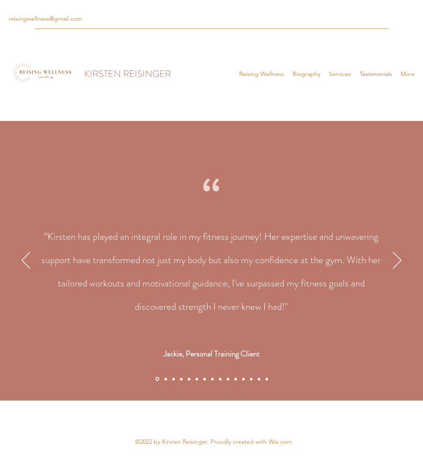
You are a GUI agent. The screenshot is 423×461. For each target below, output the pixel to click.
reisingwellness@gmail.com (45, 18)
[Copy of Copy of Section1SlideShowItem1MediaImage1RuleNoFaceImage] (189, 379)
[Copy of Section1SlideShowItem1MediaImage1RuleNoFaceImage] (181, 379)
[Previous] (26, 261)
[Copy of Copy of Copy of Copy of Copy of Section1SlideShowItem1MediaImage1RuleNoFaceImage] (235, 379)
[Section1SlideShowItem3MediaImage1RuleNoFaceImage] (173, 379)
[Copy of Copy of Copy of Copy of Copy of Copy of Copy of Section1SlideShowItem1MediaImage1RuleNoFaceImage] (251, 379)
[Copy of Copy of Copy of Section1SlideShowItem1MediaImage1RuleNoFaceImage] (197, 379)
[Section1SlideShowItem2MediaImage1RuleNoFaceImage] (165, 379)
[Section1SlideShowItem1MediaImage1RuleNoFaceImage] (157, 379)
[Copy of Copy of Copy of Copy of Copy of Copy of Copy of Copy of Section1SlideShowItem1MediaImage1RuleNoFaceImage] (266, 379)
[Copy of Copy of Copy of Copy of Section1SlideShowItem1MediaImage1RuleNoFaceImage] (204, 379)
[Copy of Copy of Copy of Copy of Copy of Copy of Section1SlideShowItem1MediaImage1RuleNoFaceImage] (243, 379)
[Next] (397, 261)
